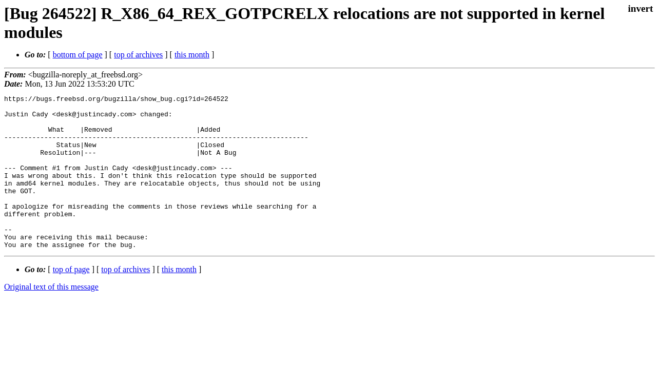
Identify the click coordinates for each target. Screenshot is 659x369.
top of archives (138, 54)
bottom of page (78, 54)
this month (192, 54)
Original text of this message (51, 317)
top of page (71, 300)
